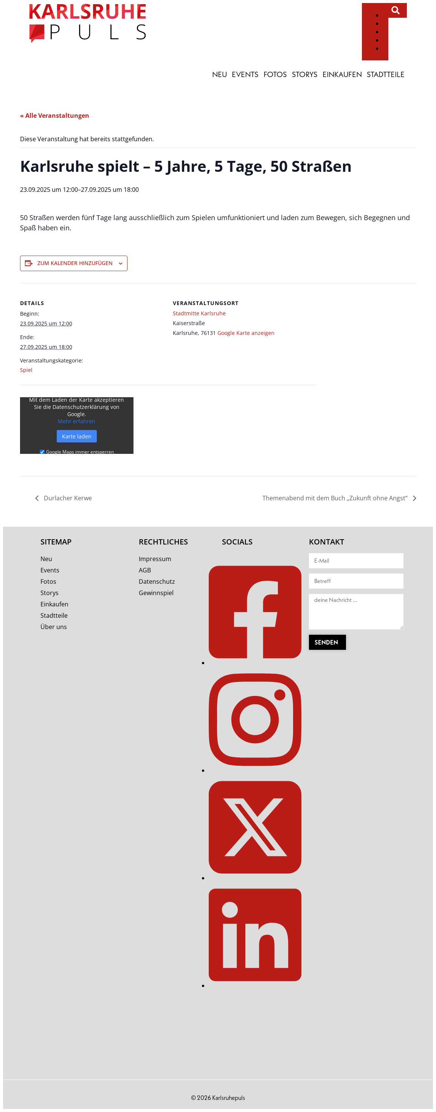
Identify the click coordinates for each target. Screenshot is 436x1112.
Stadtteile (386, 74)
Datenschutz (157, 581)
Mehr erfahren (76, 421)
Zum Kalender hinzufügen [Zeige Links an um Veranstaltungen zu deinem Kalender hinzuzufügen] (75, 263)
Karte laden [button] (77, 436)
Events (245, 74)
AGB (145, 570)
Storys (305, 74)
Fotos (275, 74)
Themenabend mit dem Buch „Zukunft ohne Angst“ (335, 498)
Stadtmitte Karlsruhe (199, 313)
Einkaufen (342, 74)
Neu (219, 74)
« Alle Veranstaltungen (54, 115)
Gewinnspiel (156, 593)
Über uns (53, 627)
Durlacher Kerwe (67, 498)
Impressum (155, 559)
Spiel (26, 369)
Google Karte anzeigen (246, 332)
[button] (395, 10)
